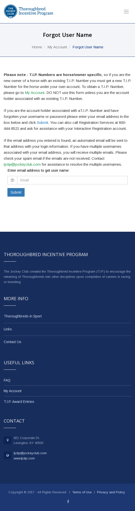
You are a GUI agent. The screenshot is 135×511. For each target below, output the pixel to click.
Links (8, 329)
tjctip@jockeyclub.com (22, 164)
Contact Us (12, 342)
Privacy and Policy (111, 492)
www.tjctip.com (24, 458)
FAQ (7, 380)
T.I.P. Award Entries (19, 402)
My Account (57, 47)
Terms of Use (82, 492)
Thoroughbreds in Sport (23, 316)
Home (37, 47)
